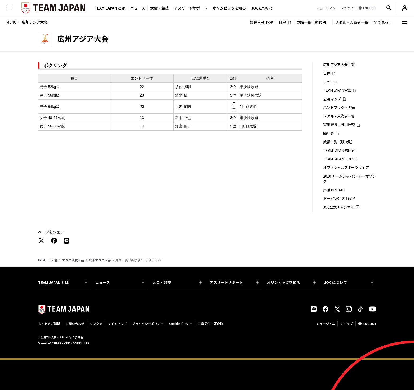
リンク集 (96, 323)
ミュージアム (325, 323)
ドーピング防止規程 (339, 198)
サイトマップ (117, 323)
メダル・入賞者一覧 (351, 22)
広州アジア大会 (100, 260)
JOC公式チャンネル (338, 207)
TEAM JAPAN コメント (341, 159)
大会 (54, 260)
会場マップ (332, 99)
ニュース (137, 8)
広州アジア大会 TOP (339, 64)
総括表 (328, 133)
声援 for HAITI (334, 189)
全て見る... (383, 22)
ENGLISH (369, 323)
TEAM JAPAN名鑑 (337, 90)
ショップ (346, 323)
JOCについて (262, 8)
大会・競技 (177, 282)
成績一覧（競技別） (313, 22)
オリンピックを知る (229, 8)
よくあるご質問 (49, 323)
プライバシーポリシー (148, 323)
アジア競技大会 (73, 260)
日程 (282, 22)
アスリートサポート (190, 8)
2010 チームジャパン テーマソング (349, 179)
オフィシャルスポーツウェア (346, 167)
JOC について (348, 282)
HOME (42, 260)
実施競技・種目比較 (339, 124)
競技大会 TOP (261, 22)
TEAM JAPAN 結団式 (339, 150)
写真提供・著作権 (210, 323)
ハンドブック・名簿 (339, 107)
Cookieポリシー (180, 323)
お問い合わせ (74, 323)
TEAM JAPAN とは (62, 282)
